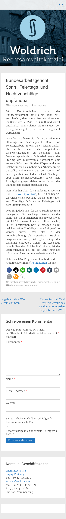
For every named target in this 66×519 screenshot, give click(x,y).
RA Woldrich (40, 105)
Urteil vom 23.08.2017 (23, 194)
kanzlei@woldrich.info (19, 481)
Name (10, 378)
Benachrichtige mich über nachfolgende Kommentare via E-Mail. (29, 420)
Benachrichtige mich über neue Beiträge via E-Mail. (31, 432)
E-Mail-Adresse (16, 390)
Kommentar (14, 341)
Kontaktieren (39, 262)
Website (10, 402)
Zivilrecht (31, 282)
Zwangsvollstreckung (49, 282)
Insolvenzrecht (17, 282)
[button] (9, 270)
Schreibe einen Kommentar (23, 285)
